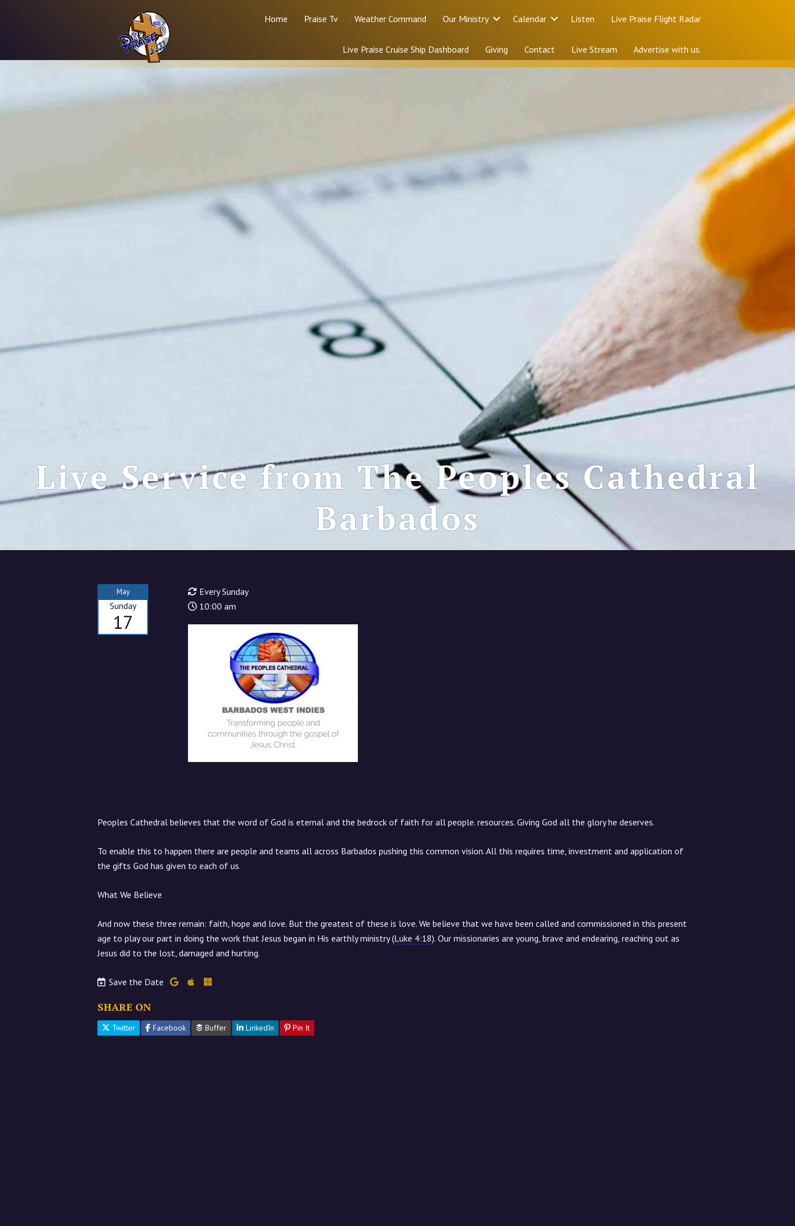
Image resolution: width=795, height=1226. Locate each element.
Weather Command (390, 18)
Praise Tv (321, 18)
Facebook (166, 1035)
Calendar (529, 18)
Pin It (297, 1035)
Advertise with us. (667, 49)
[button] (497, 18)
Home (276, 18)
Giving (496, 49)
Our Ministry (466, 18)
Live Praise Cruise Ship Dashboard (406, 49)
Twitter (118, 1035)
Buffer (211, 1035)
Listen (583, 18)
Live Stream (594, 49)
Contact (539, 49)
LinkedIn (255, 1035)
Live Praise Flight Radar (656, 18)
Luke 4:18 (413, 946)
